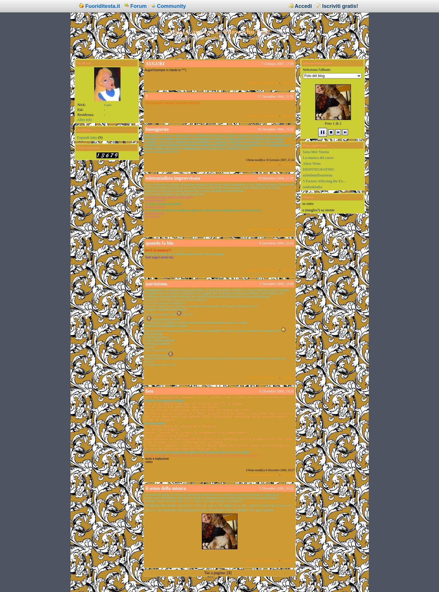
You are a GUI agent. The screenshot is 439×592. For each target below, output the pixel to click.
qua (165, 334)
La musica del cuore (318, 157)
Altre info (84, 119)
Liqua (108, 105)
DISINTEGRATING (319, 169)
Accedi (303, 6)
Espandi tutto (87, 137)
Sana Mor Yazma (316, 152)
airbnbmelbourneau (318, 175)
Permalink (287, 83)
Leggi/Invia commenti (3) (261, 83)
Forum (138, 6)
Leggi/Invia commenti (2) (261, 229)
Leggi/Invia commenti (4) (261, 270)
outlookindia (312, 187)
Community (171, 6)
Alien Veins (312, 163)
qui (154, 462)
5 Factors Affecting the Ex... (324, 181)
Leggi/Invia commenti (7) (261, 115)
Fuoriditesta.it (102, 6)
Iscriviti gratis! (340, 6)
